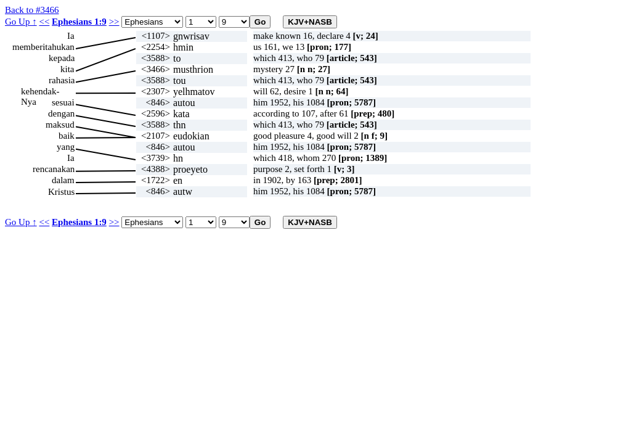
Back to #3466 (32, 10)
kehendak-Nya (40, 91)
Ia (71, 36)
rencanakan (54, 169)
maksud (60, 125)
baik (67, 136)
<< (44, 22)
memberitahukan (43, 47)
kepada (62, 58)
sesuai (63, 102)
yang (66, 147)
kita (67, 69)
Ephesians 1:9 (79, 22)
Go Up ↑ (21, 22)
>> (114, 22)
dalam (63, 180)
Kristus (61, 192)
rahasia (62, 80)
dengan (61, 113)
